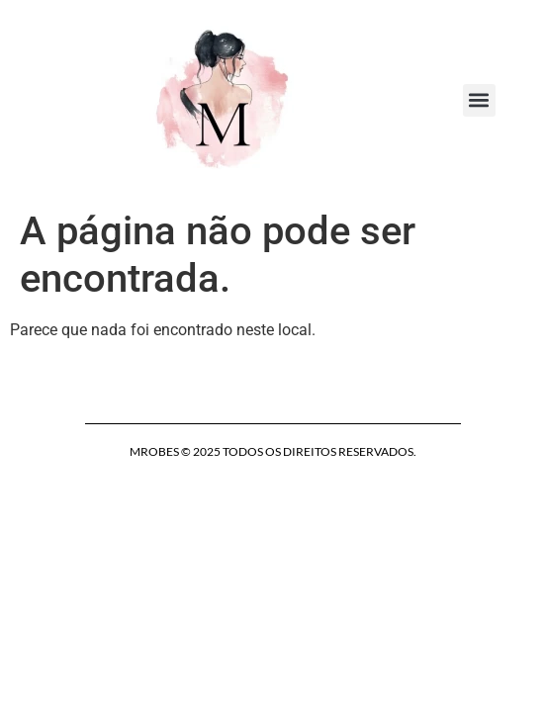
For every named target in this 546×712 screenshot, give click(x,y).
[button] (479, 100)
